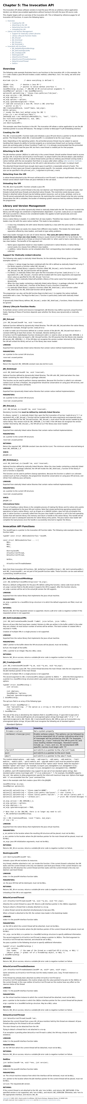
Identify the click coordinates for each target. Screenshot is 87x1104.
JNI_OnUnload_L (18, 44)
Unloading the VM (18, 29)
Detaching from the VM (21, 27)
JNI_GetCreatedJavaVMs (21, 51)
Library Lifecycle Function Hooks (24, 36)
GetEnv (15, 63)
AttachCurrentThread (20, 57)
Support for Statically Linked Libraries (26, 34)
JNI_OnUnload (17, 40)
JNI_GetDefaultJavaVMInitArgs (23, 48)
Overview (11, 21)
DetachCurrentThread (20, 61)
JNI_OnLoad (16, 38)
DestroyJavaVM (18, 55)
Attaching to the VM (19, 25)
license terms (29, 1100)
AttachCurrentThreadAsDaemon (24, 59)
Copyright (6, 1098)
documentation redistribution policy (49, 1100)
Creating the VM (18, 23)
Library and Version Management (20, 31)
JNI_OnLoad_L (17, 42)
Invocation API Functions (17, 46)
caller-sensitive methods (72, 161)
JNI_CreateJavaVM (18, 53)
